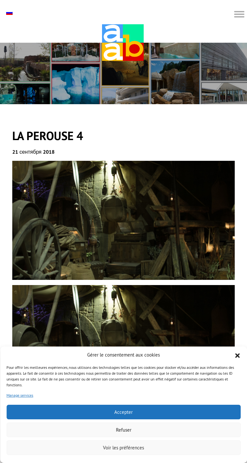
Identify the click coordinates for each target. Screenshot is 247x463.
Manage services (19, 395)
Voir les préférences (123, 448)
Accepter (123, 412)
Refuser (123, 430)
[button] (237, 355)
